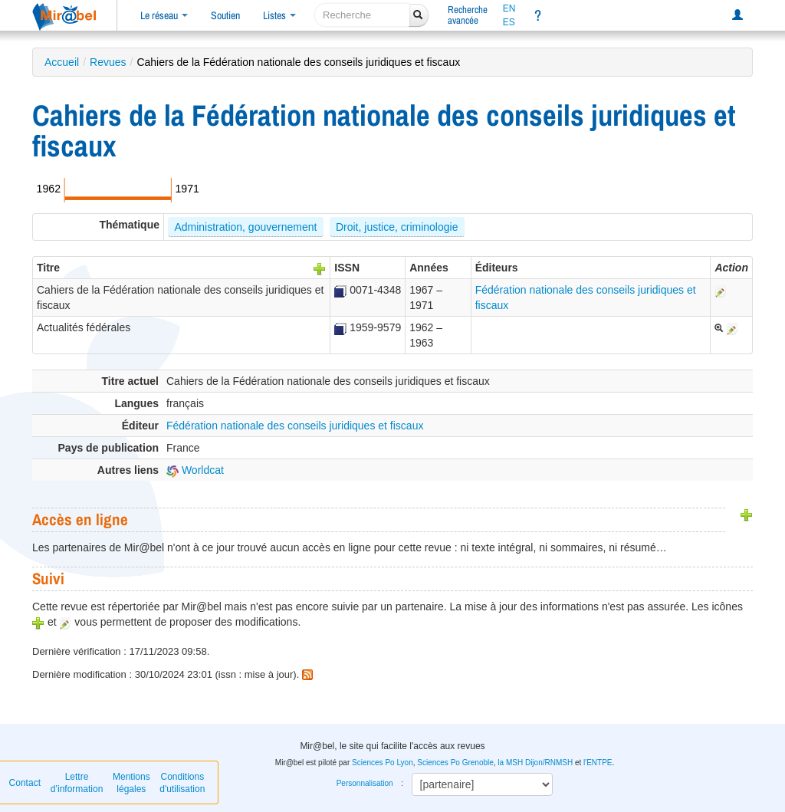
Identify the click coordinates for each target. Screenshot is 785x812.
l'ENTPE (597, 762)
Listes (279, 15)
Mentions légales (131, 782)
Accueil (61, 62)
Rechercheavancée (468, 15)
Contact (25, 782)
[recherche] (362, 15)
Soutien (225, 15)
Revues (108, 62)
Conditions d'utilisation (182, 782)
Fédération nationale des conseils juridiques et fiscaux (294, 425)
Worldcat (195, 470)
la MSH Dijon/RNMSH (535, 762)
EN (509, 8)
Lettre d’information (77, 782)
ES (509, 22)
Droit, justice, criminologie (397, 227)
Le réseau (164, 15)
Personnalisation (365, 783)
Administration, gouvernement (245, 227)
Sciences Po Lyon (382, 762)
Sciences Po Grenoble (455, 762)
